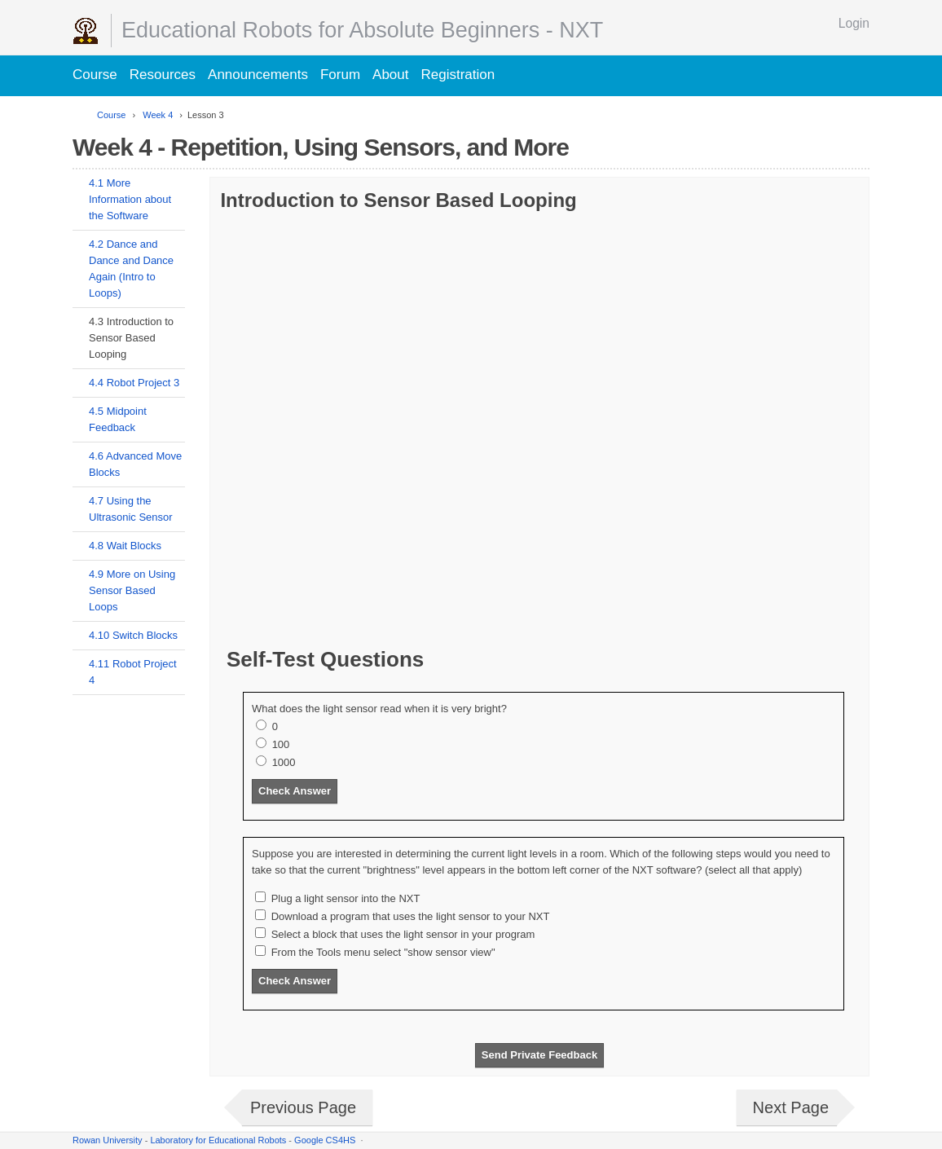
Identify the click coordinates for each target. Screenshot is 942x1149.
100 (281, 744)
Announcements (258, 74)
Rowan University (108, 1140)
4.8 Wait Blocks (125, 545)
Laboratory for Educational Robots (218, 1140)
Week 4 (156, 115)
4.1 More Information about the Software (130, 199)
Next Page (791, 1107)
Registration (458, 74)
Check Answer (294, 791)
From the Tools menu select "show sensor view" (383, 952)
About (390, 74)
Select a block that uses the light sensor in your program (403, 934)
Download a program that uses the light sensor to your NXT (410, 916)
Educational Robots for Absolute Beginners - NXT (362, 30)
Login (854, 23)
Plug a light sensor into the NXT (345, 898)
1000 (284, 762)
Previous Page (303, 1107)
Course (95, 74)
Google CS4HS (324, 1140)
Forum (340, 74)
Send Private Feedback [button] (539, 1055)
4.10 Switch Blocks (133, 635)
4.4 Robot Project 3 (134, 382)
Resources (163, 74)
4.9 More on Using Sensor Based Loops (132, 590)
